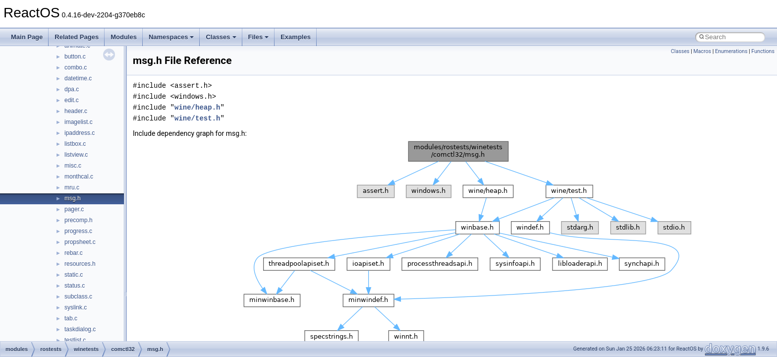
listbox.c (75, 143)
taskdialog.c (80, 329)
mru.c (71, 187)
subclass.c (78, 296)
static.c (73, 274)
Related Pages (77, 37)
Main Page (27, 37)
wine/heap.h (197, 107)
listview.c (76, 154)
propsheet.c (80, 241)
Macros (702, 51)
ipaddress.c (79, 132)
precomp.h (78, 220)
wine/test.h (197, 118)
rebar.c (73, 252)
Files (258, 37)
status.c (74, 285)
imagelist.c (78, 122)
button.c (75, 56)
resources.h (80, 263)
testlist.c (75, 340)
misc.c (72, 165)
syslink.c (75, 307)
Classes (221, 37)
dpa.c (71, 89)
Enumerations (731, 51)
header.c (75, 111)
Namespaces (171, 37)
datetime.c (78, 78)
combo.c (75, 67)
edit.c (71, 100)
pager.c (74, 209)
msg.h (72, 198)
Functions (763, 51)
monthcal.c (78, 176)
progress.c (78, 231)
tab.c (70, 318)
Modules (124, 37)
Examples (295, 37)
